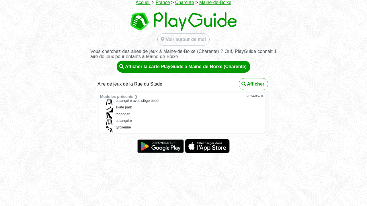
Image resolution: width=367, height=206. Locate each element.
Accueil (143, 2)
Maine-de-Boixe (215, 2)
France (163, 2)
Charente (184, 2)
